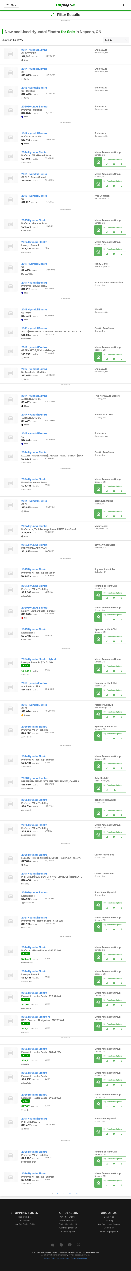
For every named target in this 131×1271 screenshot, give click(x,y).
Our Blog (109, 1220)
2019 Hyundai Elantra (34, 133)
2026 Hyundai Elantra (34, 242)
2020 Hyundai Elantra (34, 106)
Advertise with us (68, 1217)
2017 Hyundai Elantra (34, 49)
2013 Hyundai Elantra (34, 174)
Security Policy (63, 1258)
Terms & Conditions (79, 1258)
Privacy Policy (50, 1258)
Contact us (109, 1217)
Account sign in (68, 1231)
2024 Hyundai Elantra (34, 152)
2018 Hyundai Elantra (34, 87)
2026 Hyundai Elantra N (35, 1016)
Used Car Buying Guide (24, 1224)
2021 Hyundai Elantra (34, 328)
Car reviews (24, 1220)
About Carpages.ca (109, 1231)
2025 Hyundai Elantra (34, 220)
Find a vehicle (24, 1217)
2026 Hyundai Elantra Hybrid (38, 659)
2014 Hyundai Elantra (34, 263)
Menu (11, 5)
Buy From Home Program (108, 1224)
